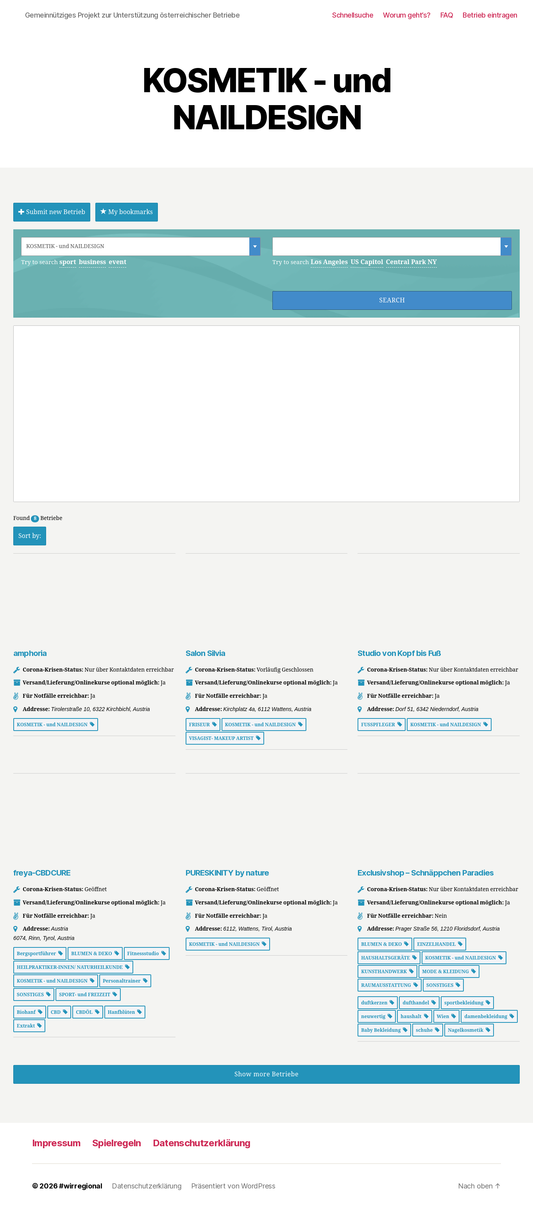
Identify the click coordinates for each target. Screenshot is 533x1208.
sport (67, 262)
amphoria (30, 653)
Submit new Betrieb (51, 212)
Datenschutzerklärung (201, 1143)
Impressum (56, 1143)
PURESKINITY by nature (227, 872)
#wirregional (80, 1186)
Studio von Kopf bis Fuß (399, 653)
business (92, 262)
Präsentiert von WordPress (233, 1186)
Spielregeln (116, 1143)
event (117, 262)
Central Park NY (411, 262)
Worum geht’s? (407, 15)
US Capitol (367, 262)
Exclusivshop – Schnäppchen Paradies (426, 872)
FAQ (446, 15)
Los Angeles (329, 262)
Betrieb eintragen (490, 15)
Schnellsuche (352, 15)
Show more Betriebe (266, 1074)
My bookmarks (126, 212)
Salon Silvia (205, 653)
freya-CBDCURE (41, 872)
